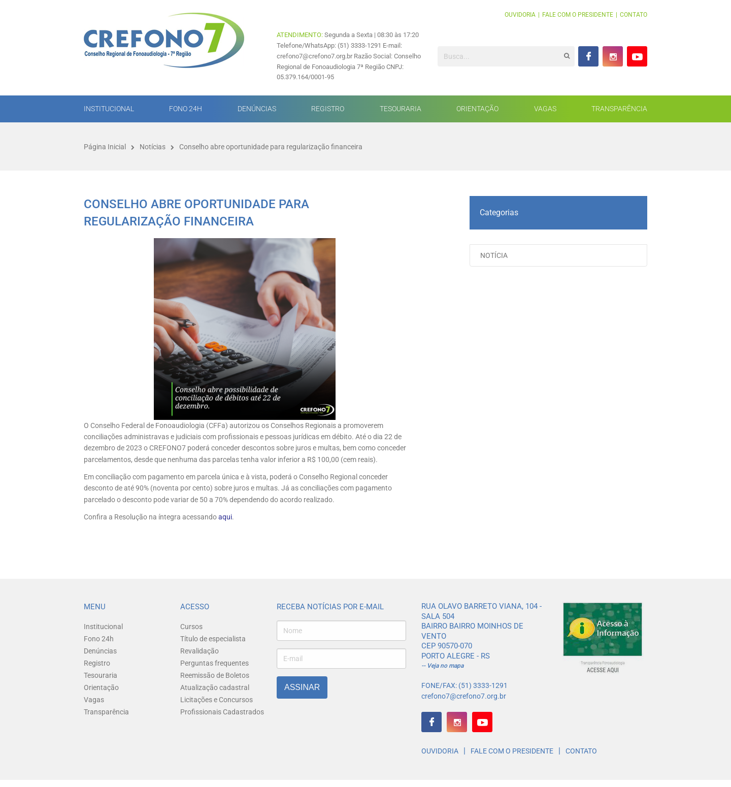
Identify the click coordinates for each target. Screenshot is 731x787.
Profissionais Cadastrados (222, 712)
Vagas (545, 109)
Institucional (109, 109)
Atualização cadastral (214, 687)
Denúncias (257, 109)
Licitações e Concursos (216, 700)
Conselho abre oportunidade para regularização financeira (270, 147)
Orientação (477, 109)
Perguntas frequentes (214, 663)
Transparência (619, 109)
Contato (633, 14)
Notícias (152, 147)
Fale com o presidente (577, 14)
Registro (327, 109)
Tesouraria (400, 109)
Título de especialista (213, 639)
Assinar (302, 687)
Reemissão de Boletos (214, 675)
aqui (224, 517)
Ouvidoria (520, 14)
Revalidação (199, 651)
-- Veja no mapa (442, 665)
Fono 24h (185, 109)
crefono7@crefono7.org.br (463, 696)
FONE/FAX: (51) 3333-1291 (464, 685)
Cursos (191, 626)
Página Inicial (105, 147)
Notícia (494, 255)
